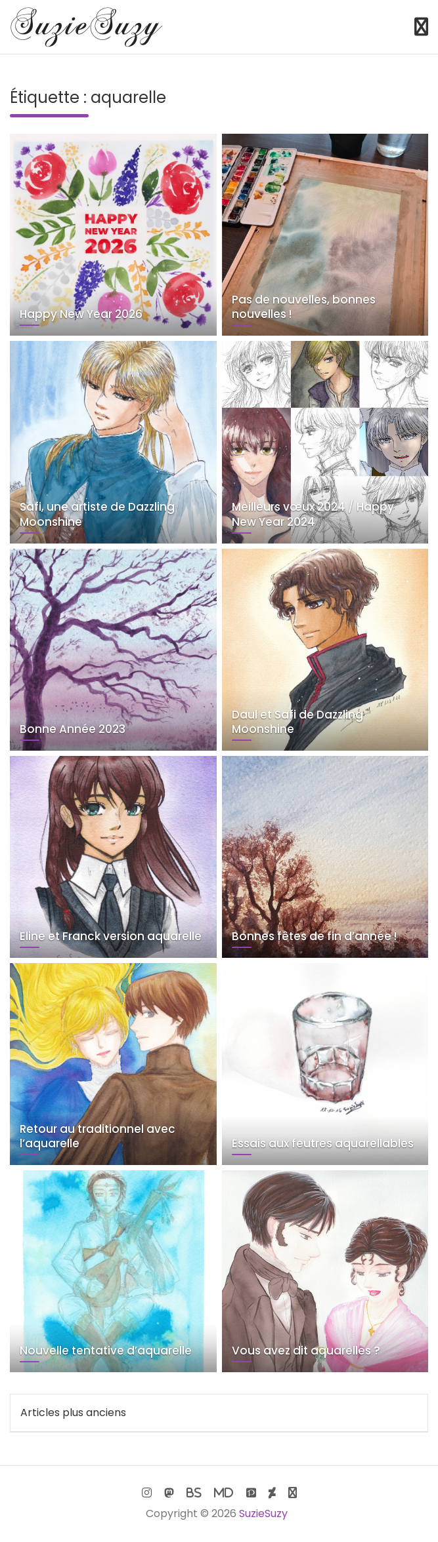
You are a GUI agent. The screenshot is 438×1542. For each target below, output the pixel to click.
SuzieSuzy (263, 1513)
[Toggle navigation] (421, 26)
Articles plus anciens (73, 1412)
